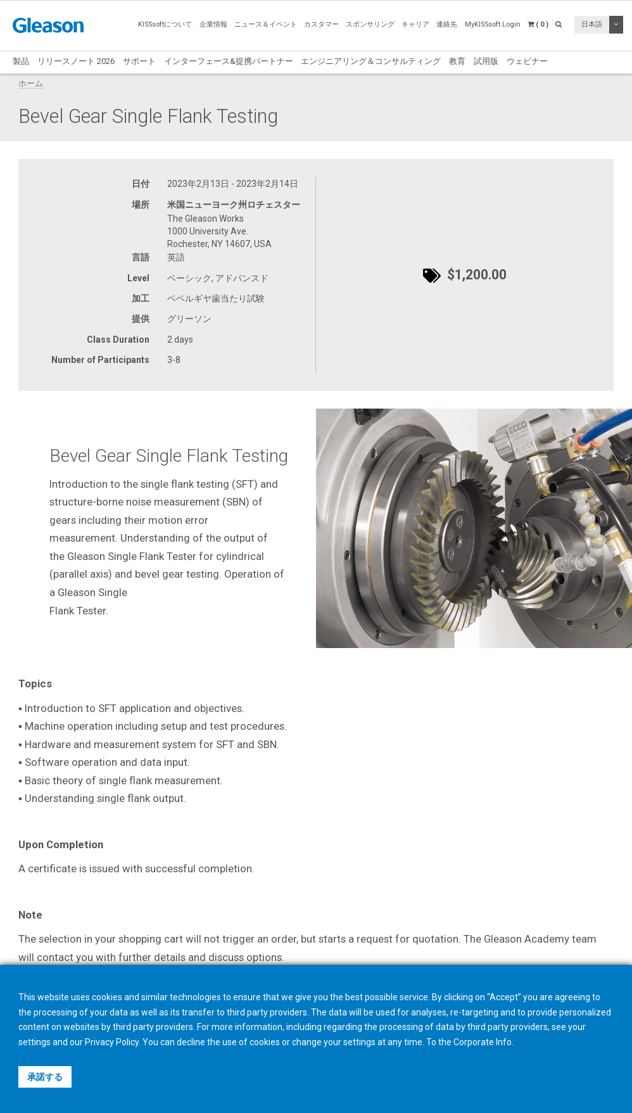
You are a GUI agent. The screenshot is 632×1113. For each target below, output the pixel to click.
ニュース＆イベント (265, 24)
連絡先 (446, 24)
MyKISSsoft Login (493, 24)
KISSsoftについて (165, 24)
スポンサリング (370, 24)
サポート (139, 61)
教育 (457, 61)
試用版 (486, 61)
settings (359, 1042)
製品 (21, 61)
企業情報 (213, 24)
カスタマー (321, 24)
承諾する (45, 1077)
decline (191, 1042)
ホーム (30, 83)
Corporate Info (482, 1042)
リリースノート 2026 (76, 61)
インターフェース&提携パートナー (228, 61)
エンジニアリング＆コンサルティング (371, 61)
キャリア (415, 24)
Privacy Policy (112, 1042)
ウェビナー (527, 61)
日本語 (591, 24)
